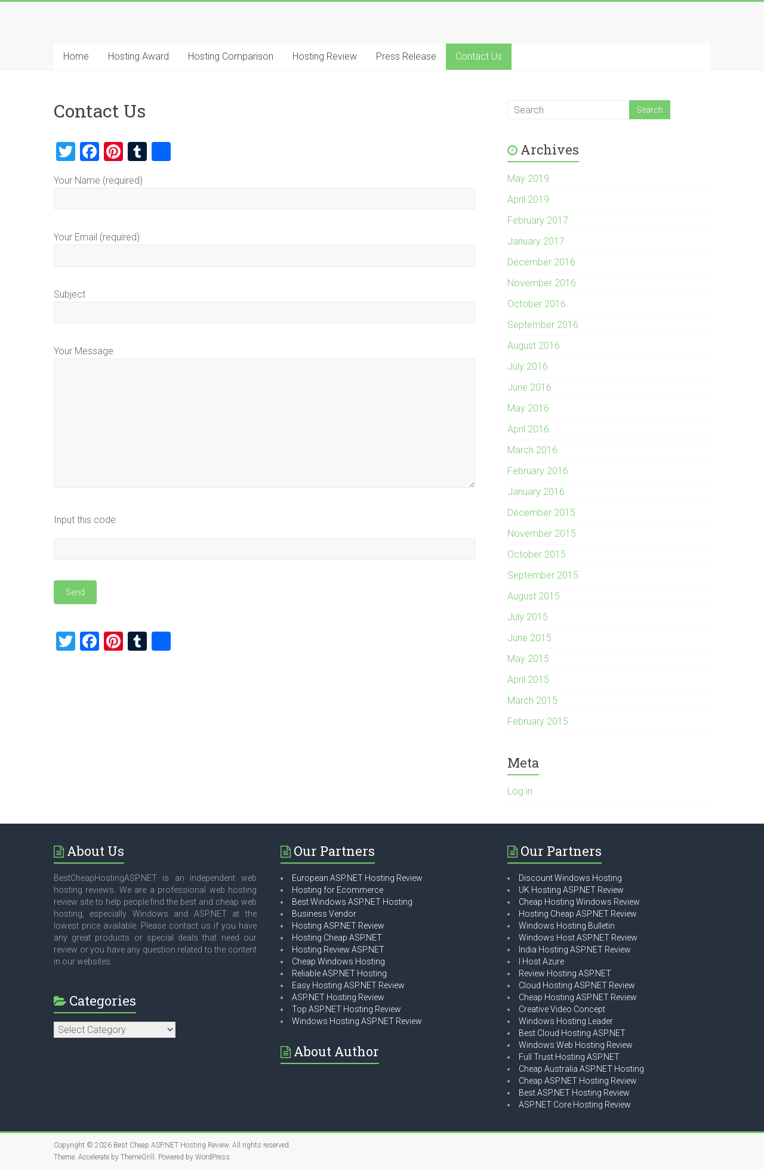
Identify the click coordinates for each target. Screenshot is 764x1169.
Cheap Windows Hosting (338, 961)
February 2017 (537, 220)
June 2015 (529, 638)
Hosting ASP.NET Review (338, 925)
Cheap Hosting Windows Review (579, 902)
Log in (519, 791)
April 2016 (528, 429)
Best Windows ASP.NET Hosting (352, 902)
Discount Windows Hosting (570, 878)
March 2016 (532, 450)
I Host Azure (541, 961)
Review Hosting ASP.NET (565, 973)
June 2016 (529, 387)
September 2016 (542, 324)
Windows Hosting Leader (566, 1021)
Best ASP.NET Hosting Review (574, 1092)
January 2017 (536, 241)
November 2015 (541, 533)
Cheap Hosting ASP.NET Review (578, 997)
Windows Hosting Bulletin (567, 925)
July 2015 (527, 617)
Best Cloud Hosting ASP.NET (572, 1033)
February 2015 (537, 721)
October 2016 (536, 304)
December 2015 (541, 512)
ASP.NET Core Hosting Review (575, 1104)
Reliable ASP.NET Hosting (339, 973)
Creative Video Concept (562, 1009)
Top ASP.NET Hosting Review (346, 1009)
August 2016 (533, 345)
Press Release (406, 56)
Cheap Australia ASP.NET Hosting (581, 1069)
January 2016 (536, 491)
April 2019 (528, 199)
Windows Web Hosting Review (576, 1045)
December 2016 (541, 262)
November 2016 (541, 283)
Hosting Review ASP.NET (338, 949)
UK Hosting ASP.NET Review (571, 890)
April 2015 (528, 679)
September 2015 (542, 575)
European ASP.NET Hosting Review (357, 878)
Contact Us (478, 56)
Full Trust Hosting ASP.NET (569, 1057)
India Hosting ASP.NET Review (575, 949)
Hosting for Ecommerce (337, 890)
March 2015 (532, 700)
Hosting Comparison (230, 56)
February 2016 (537, 471)
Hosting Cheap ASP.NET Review (578, 913)
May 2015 (528, 658)
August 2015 (533, 596)
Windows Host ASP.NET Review (578, 937)
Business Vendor (324, 913)
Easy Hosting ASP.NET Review (348, 985)
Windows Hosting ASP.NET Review (357, 1021)
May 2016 (528, 408)
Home (76, 56)
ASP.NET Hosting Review (338, 997)
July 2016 (527, 366)
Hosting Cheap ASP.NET (337, 937)
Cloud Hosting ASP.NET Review (577, 985)
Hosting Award (138, 56)
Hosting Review (324, 56)
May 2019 (528, 178)
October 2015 (536, 554)
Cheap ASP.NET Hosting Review (578, 1081)
